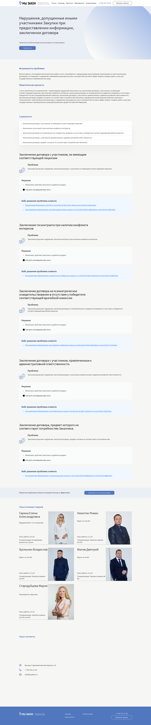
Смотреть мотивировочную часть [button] (38, 190)
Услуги (54, 3)
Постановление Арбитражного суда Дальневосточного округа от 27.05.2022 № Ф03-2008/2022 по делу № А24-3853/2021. (70, 210)
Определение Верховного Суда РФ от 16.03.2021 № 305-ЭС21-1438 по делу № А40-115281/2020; (60, 205)
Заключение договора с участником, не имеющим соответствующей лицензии (52, 123)
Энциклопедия (91, 3)
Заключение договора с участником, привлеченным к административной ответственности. (57, 138)
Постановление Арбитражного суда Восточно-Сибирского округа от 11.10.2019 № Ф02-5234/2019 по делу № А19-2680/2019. (71, 276)
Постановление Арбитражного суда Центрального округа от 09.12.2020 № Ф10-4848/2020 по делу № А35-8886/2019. (68, 476)
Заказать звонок (122, 3)
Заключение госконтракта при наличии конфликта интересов (46, 128)
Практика (69, 3)
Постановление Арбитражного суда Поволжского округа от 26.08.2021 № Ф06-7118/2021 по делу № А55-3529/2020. (68, 411)
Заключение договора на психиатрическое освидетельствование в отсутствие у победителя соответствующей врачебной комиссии (73, 133)
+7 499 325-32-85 (105, 3)
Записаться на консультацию (99, 493)
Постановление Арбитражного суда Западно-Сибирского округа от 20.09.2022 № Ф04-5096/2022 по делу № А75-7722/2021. (71, 345)
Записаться (27, 48)
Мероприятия (79, 3)
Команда (61, 3)
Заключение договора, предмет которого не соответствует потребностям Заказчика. (55, 142)
